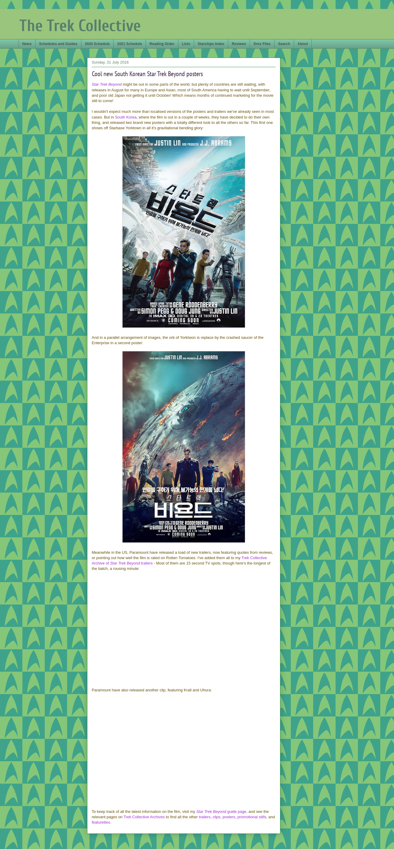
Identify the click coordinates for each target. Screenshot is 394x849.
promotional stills (251, 817)
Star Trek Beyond (107, 84)
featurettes (101, 822)
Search (284, 44)
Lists (186, 44)
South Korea (126, 117)
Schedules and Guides (58, 44)
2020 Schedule (97, 44)
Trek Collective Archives (144, 817)
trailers (205, 817)
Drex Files (262, 44)
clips (216, 817)
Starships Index (211, 44)
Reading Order (161, 44)
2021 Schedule (129, 44)
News (27, 44)
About (303, 44)
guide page (221, 811)
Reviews (239, 44)
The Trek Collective (80, 25)
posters (229, 817)
